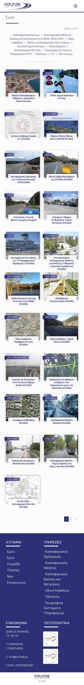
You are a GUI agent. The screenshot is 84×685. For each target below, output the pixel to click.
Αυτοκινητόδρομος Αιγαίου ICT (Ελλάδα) (23, 137)
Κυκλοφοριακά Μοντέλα (27, 50)
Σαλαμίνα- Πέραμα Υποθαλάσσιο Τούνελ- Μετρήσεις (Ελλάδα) (61, 220)
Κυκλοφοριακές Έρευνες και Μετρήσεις (55, 579)
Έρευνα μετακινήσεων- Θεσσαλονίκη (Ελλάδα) (23, 462)
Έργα (10, 557)
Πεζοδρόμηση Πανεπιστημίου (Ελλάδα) (62, 300)
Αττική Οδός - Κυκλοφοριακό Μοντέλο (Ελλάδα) (23, 504)
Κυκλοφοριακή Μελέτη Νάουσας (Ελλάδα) (62, 421)
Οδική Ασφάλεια (57, 590)
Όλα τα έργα (66, 54)
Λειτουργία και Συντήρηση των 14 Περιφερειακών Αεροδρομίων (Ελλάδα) (23, 260)
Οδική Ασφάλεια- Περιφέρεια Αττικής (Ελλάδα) (23, 341)
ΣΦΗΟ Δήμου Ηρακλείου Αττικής (61, 97)
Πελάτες (13, 570)
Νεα (10, 576)
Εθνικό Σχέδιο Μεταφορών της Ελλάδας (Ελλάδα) (62, 178)
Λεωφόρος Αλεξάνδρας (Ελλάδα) (23, 421)
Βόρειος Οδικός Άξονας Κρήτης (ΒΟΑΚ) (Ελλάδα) (61, 137)
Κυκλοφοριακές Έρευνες (26, 34)
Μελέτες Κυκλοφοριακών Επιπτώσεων (48, 42)
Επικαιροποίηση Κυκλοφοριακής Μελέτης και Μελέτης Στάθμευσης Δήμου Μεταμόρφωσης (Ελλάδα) (61, 263)
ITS (52, 54)
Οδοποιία (41, 54)
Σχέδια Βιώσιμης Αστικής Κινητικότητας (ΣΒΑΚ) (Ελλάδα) (23, 301)
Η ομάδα (13, 564)
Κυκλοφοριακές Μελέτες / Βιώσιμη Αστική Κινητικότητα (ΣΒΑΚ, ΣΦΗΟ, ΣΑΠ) (41, 36)
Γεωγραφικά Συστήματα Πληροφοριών (54, 607)
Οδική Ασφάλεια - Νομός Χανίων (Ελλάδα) (62, 340)
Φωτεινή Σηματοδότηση (31, 46)
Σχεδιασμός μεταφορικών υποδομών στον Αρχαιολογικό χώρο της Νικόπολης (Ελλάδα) (61, 383)
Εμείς (11, 551)
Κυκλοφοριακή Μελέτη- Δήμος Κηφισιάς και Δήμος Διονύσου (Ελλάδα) (61, 463)
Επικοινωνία (16, 582)
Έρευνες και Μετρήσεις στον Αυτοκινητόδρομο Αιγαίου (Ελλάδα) (23, 382)
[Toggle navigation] (75, 6)
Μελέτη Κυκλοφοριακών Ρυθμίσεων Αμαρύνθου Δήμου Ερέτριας (23, 98)
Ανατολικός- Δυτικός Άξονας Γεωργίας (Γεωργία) (23, 218)
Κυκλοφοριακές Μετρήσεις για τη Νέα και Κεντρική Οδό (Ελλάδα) (23, 179)
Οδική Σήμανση (57, 46)
